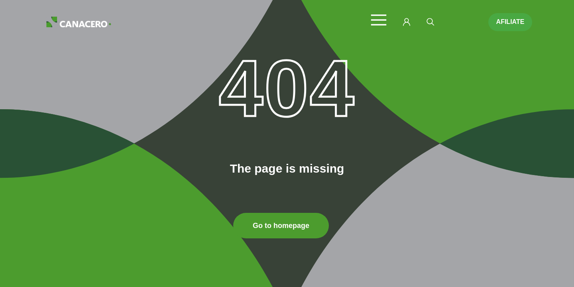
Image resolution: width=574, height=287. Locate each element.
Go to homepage (281, 226)
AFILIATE (510, 21)
